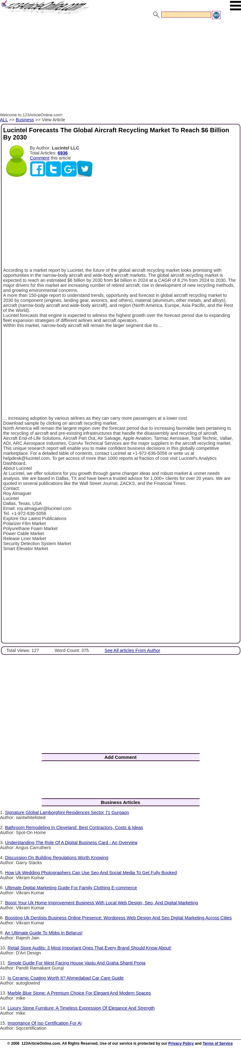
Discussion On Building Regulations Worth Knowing (56, 857)
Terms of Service (218, 1043)
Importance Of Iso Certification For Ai (45, 1023)
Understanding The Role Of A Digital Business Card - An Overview (71, 842)
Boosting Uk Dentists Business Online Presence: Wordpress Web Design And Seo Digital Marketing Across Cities (118, 917)
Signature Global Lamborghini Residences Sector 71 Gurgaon (67, 812)
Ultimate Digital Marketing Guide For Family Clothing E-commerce (71, 887)
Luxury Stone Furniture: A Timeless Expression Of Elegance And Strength (81, 1008)
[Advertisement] (120, 67)
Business (25, 119)
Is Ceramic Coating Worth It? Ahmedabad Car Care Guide (66, 977)
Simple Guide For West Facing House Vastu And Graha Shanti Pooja (76, 962)
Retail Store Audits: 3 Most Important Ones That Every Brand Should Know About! (89, 947)
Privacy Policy (181, 1043)
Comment (39, 157)
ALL (4, 119)
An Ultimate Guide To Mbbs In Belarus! (44, 932)
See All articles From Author (132, 650)
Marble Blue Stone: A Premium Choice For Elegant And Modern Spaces (79, 993)
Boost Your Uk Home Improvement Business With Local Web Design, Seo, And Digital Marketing (101, 902)
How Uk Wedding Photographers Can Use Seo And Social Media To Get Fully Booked (91, 872)
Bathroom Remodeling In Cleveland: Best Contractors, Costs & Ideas (74, 827)
